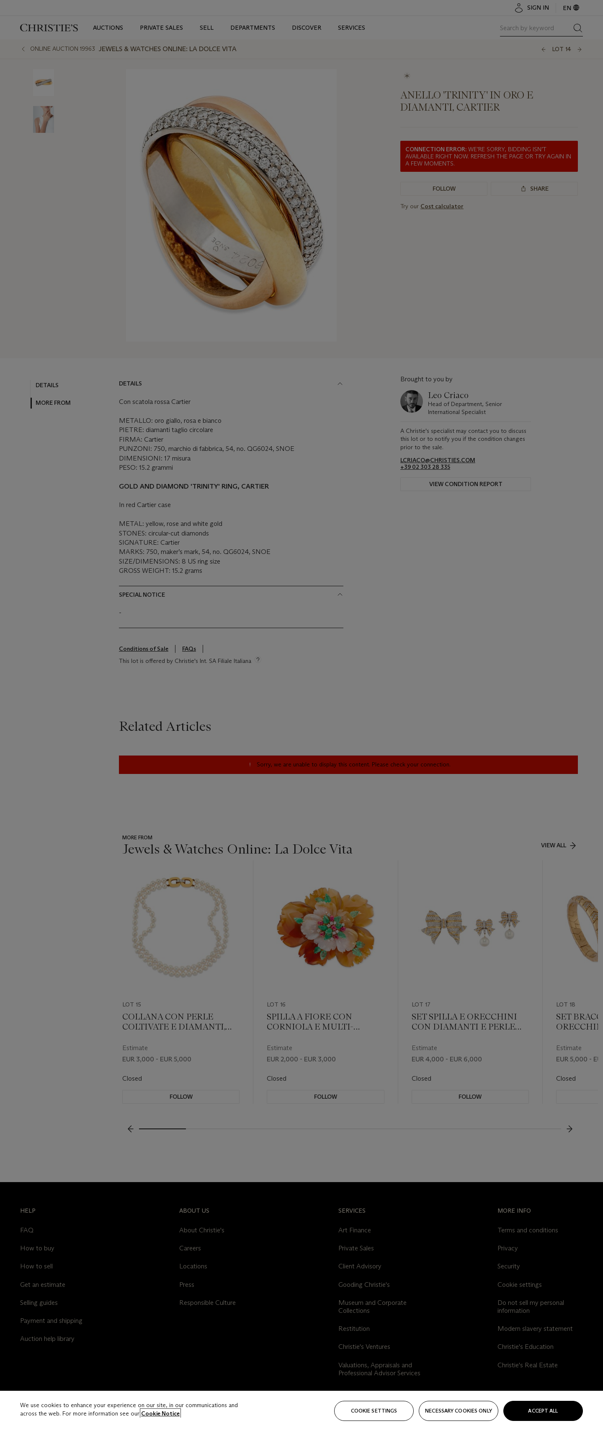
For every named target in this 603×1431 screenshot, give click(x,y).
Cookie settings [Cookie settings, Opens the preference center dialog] (374, 1411)
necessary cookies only (458, 1411)
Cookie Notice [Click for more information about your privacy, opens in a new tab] (160, 1413)
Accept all (543, 1411)
